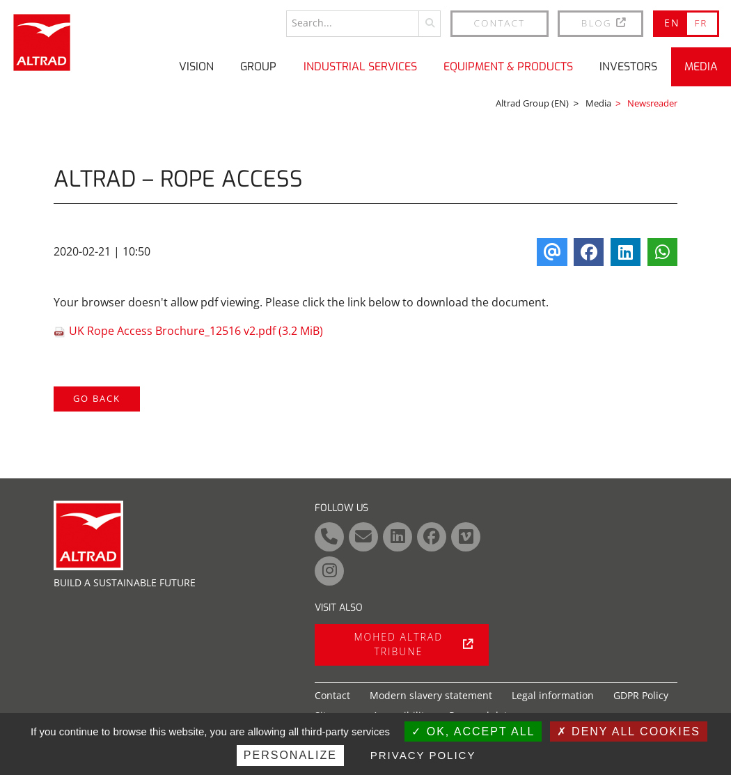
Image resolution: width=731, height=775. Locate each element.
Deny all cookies (628, 731)
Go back (96, 397)
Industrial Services (360, 65)
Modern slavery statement (431, 695)
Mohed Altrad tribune (413, 644)
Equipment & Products (508, 65)
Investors (628, 65)
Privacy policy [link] (423, 755)
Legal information (553, 695)
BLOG (604, 22)
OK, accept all (473, 731)
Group (258, 65)
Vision (196, 65)
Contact (500, 22)
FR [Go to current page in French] (700, 22)
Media (701, 65)
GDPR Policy (640, 695)
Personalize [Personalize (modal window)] (290, 755)
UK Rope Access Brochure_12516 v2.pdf (196, 330)
